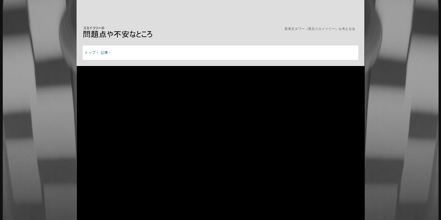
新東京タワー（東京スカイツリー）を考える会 (124, 32)
